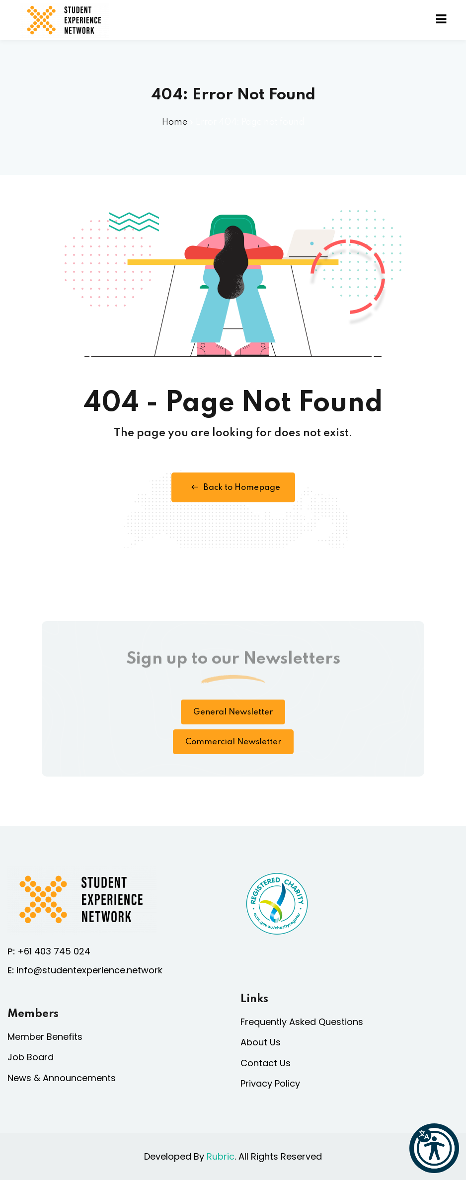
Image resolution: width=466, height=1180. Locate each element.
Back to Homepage (233, 487)
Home (174, 122)
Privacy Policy (270, 1083)
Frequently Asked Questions (301, 1022)
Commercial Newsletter (233, 742)
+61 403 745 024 (53, 951)
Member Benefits (44, 1036)
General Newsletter (233, 712)
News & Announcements (61, 1078)
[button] (434, 1148)
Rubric (220, 1156)
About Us (260, 1042)
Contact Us (265, 1063)
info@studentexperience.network (89, 970)
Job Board (30, 1057)
